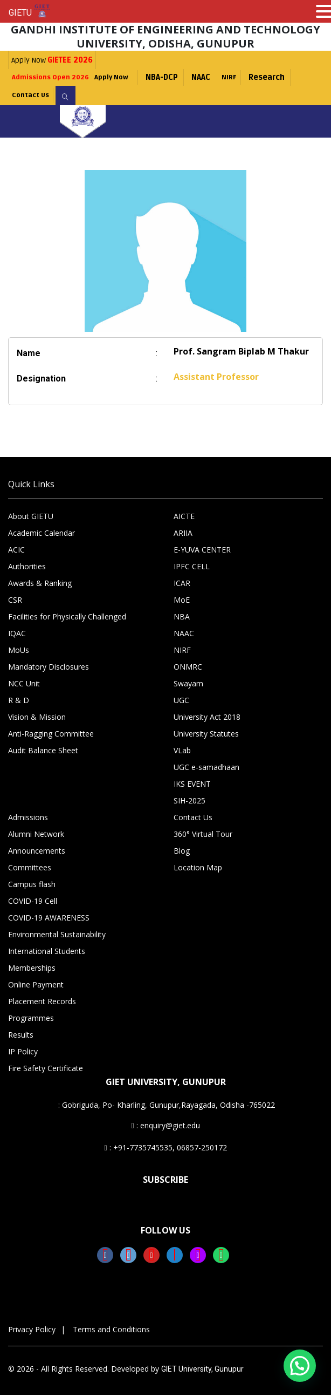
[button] (300, 1366)
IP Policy (23, 1053)
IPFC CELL (192, 568)
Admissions (28, 819)
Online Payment (36, 987)
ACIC (16, 552)
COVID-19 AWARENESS (48, 920)
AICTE (184, 518)
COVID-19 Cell (32, 903)
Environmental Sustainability (57, 936)
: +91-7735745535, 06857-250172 (165, 1149)
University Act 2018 (207, 719)
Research (290, 77)
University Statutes (206, 736)
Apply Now (52, 60)
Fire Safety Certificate (45, 1070)
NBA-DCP (180, 77)
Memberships (32, 970)
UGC (181, 702)
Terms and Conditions (111, 1331)
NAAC (219, 77)
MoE (182, 602)
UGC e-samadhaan (206, 769)
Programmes (31, 1020)
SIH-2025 (189, 803)
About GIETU (30, 518)
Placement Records (42, 1003)
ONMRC (188, 669)
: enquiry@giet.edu (165, 1127)
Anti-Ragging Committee (51, 736)
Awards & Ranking (40, 585)
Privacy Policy (32, 1331)
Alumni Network (36, 836)
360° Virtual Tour (203, 836)
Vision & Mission (37, 719)
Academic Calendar (41, 535)
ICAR (182, 585)
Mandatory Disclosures (48, 669)
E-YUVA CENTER (202, 552)
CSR (15, 602)
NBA (182, 619)
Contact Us (34, 96)
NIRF (250, 77)
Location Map (198, 869)
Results (20, 1037)
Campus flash (32, 886)
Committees (29, 869)
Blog (182, 853)
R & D (18, 702)
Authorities (27, 568)
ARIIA (183, 535)
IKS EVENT (192, 786)
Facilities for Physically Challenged (67, 619)
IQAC (17, 635)
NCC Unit (24, 685)
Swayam (188, 685)
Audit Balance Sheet (43, 752)
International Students (46, 953)
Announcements (36, 853)
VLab (182, 752)
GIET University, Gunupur (202, 1371)
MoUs (18, 652)
